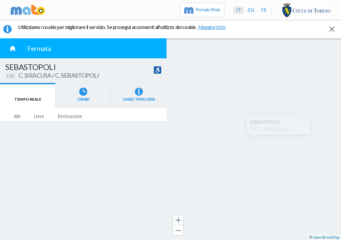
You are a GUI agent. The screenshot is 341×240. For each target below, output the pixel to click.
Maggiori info (215, 27)
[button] (178, 220)
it (238, 10)
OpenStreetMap (326, 237)
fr (263, 10)
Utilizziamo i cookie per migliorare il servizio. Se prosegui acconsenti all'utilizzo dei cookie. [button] (126, 27)
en (250, 10)
